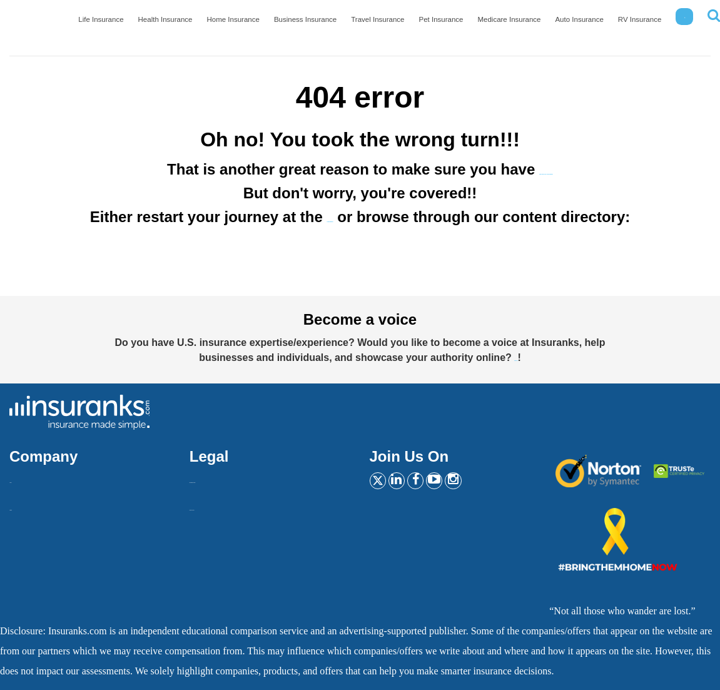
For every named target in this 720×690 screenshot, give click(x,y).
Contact (25, 504)
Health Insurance (210, 25)
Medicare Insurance (524, 25)
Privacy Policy (219, 504)
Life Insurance (152, 25)
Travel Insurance (404, 25)
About (21, 477)
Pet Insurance (462, 25)
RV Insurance (643, 25)
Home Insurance (272, 25)
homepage (330, 216)
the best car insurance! (546, 169)
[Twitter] (382, 482)
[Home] (46, 22)
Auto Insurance (588, 25)
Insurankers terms (225, 477)
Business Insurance (338, 25)
